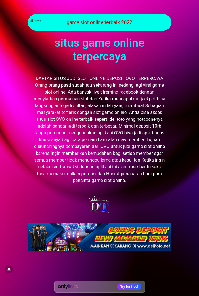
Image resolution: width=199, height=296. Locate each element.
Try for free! (129, 287)
